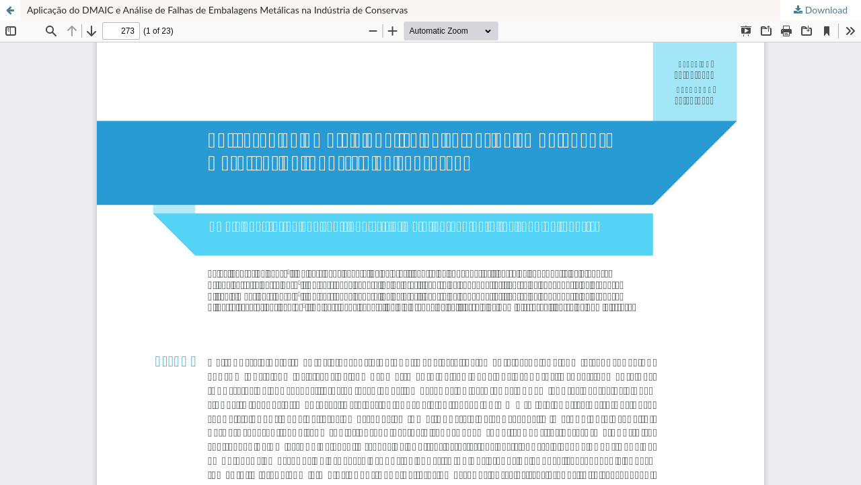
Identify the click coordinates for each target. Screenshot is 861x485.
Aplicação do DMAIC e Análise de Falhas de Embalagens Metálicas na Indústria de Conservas (217, 9)
